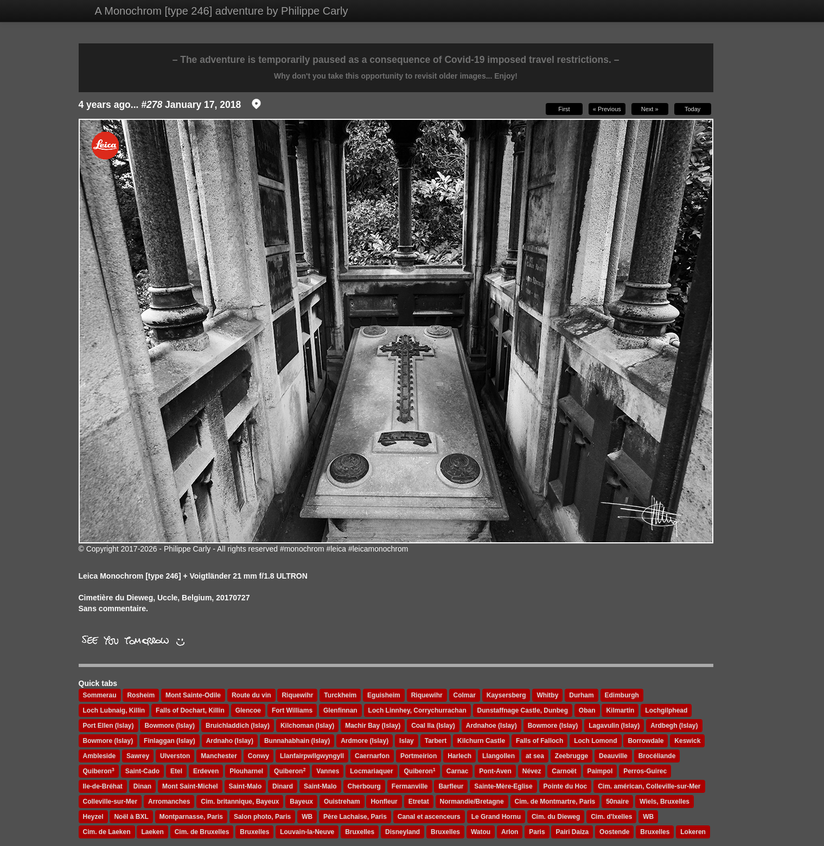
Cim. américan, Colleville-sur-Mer (649, 786)
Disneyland (402, 832)
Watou (480, 832)
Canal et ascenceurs (429, 817)
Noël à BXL (131, 817)
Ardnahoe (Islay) (491, 725)
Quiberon (98, 771)
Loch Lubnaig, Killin (114, 710)
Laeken (152, 832)
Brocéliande (657, 756)
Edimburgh (622, 695)
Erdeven (206, 771)
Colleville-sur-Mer (110, 801)
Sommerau (100, 695)
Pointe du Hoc (565, 786)
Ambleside (99, 756)
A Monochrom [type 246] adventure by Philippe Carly (221, 11)
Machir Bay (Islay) (372, 725)
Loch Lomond (595, 741)
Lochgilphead (666, 710)
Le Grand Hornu (496, 817)
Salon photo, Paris (262, 817)
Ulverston (175, 756)
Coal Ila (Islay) (433, 725)
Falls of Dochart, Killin (190, 710)
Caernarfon (372, 756)
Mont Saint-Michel (190, 786)
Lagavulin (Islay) (614, 725)
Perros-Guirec (645, 771)
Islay (406, 741)
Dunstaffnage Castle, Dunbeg (522, 710)
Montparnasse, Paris (191, 817)
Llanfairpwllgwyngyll (312, 756)
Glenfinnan (340, 710)
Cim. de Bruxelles (202, 832)
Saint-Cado (142, 771)
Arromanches (169, 801)
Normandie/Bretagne (472, 801)
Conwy (258, 756)
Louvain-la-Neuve (307, 832)
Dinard (282, 786)
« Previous (607, 109)
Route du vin (251, 695)
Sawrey (137, 756)
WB (307, 817)
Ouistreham (342, 801)
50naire (617, 801)
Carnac (457, 771)
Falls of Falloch (539, 741)
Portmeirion (418, 756)
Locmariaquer (371, 771)
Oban (587, 710)
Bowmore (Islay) (169, 725)
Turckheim (340, 695)
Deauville (613, 756)
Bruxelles (254, 832)
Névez (531, 771)
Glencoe (248, 710)
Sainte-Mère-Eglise (503, 786)
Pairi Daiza (572, 832)
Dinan (142, 786)
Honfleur (384, 801)
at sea (535, 756)
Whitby (547, 695)
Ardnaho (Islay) (229, 741)
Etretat (418, 801)
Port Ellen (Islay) (108, 725)
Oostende (614, 832)
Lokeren (693, 832)
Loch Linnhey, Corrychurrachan (417, 710)
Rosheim (141, 695)
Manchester (219, 756)
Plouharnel (246, 771)
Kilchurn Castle (481, 741)
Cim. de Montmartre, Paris (555, 801)
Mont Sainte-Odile (193, 695)
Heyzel (93, 817)
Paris (537, 832)
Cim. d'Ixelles (611, 817)
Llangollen (498, 756)
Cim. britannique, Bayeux (240, 801)
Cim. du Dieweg (556, 817)
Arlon (509, 832)
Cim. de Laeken (107, 832)
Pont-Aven (495, 771)
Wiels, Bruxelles (664, 801)
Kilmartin (620, 710)
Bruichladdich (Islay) (238, 725)
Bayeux (301, 801)
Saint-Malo (245, 786)
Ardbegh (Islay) (674, 725)
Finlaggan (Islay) (169, 741)
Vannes (327, 771)
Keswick (687, 741)
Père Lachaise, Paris (355, 817)
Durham (581, 695)
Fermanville (410, 786)
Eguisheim (383, 695)
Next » (650, 109)
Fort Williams (292, 710)
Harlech (459, 756)
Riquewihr (297, 695)
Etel (176, 771)
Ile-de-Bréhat (103, 786)
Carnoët (564, 771)
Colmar (464, 695)
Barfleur (450, 786)
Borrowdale (645, 741)
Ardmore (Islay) (364, 741)
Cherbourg (364, 786)
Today (692, 109)
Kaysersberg (506, 695)
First (564, 109)
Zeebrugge (571, 756)
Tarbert (435, 741)
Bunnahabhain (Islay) (297, 741)
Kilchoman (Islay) (307, 725)
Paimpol (600, 771)
